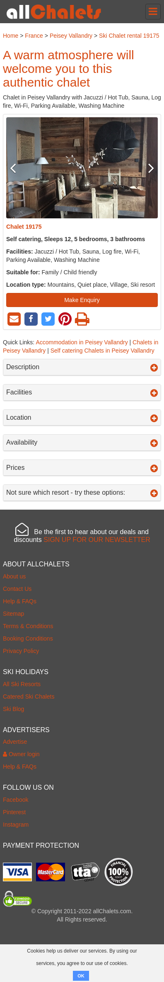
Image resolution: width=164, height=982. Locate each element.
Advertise (15, 741)
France (34, 35)
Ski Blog (13, 709)
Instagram (16, 824)
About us (14, 576)
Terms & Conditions (28, 626)
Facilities (82, 392)
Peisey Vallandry (71, 35)
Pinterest (14, 812)
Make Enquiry (82, 300)
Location (82, 417)
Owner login (21, 754)
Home (10, 35)
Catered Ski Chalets (29, 696)
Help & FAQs (19, 601)
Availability (82, 442)
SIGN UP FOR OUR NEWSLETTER (96, 539)
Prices (82, 468)
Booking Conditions (28, 638)
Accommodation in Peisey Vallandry (82, 342)
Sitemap (13, 613)
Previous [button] (17, 168)
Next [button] (146, 168)
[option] (82, 167)
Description (82, 367)
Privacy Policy (21, 651)
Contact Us (17, 588)
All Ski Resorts (22, 684)
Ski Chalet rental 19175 (129, 35)
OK (80, 975)
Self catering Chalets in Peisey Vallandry (102, 350)
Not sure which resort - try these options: (82, 492)
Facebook (15, 799)
